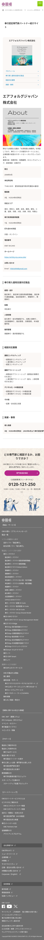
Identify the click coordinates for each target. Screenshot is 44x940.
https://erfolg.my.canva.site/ (15, 257)
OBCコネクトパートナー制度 (14, 809)
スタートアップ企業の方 (11, 780)
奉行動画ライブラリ (9, 727)
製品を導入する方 (8, 755)
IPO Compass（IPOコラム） (12, 720)
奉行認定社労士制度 (10, 819)
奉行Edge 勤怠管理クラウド (14, 636)
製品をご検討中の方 (9, 745)
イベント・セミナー (9, 723)
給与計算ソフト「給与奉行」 (14, 546)
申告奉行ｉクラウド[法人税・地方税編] (18, 580)
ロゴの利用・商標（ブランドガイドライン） (17, 929)
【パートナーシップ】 (10, 792)
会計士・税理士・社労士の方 (12, 813)
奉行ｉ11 (6, 653)
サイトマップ (6, 912)
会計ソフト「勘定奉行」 (12, 542)
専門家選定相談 (22, 473)
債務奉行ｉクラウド (12, 573)
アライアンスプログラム (12, 834)
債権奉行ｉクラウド (12, 570)
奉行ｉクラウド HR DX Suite (15, 609)
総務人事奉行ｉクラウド (13, 590)
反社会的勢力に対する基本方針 (12, 926)
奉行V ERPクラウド (10, 616)
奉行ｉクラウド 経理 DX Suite (15, 603)
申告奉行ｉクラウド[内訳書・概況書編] (18, 583)
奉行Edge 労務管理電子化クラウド (17, 633)
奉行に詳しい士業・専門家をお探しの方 (16, 762)
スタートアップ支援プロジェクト (15, 783)
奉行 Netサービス (10, 752)
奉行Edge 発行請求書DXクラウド (16, 627)
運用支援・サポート (10, 680)
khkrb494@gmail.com (18, 268)
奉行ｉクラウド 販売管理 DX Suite (17, 606)
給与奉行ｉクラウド (12, 593)
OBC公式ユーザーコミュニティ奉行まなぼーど (21, 686)
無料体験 (6, 696)
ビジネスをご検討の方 (10, 802)
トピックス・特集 (8, 730)
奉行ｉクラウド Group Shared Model (18, 613)
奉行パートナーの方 (9, 823)
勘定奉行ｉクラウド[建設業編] (15, 564)
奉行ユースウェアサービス (14, 690)
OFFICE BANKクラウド (13, 600)
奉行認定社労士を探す (11, 769)
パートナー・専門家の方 (33, 10)
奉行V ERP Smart (9, 656)
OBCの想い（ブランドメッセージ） (15, 531)
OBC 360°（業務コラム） (11, 717)
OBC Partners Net (10, 827)
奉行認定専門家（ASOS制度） (14, 816)
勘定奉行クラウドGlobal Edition (16, 567)
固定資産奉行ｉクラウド (13, 577)
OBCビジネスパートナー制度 (14, 806)
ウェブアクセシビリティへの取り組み (15, 932)
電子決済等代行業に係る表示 (12, 918)
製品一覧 (5, 535)
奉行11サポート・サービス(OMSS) (17, 693)
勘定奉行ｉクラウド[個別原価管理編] (17, 560)
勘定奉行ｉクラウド (12, 557)
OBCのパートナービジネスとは (13, 798)
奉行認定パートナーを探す (13, 759)
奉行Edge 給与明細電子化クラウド (17, 640)
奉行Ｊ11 (6, 660)
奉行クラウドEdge (10, 623)
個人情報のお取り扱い (30, 912)
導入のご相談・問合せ (11, 700)
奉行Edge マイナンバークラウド (16, 646)
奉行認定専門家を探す (11, 766)
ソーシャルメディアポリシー (12, 915)
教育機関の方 (7, 773)
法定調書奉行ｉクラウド (13, 596)
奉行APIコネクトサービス (12, 668)
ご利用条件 (16, 912)
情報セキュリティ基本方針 (11, 921)
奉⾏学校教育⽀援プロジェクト (14, 776)
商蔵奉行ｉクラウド (12, 586)
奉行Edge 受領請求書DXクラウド (16, 630)
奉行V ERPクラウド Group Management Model (21, 620)
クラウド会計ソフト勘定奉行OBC (14, 10)
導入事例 (6, 676)
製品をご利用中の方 (9, 749)
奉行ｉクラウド (9, 554)
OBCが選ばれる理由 (10, 673)
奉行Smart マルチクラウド (13, 650)
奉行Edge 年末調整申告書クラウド (17, 643)
